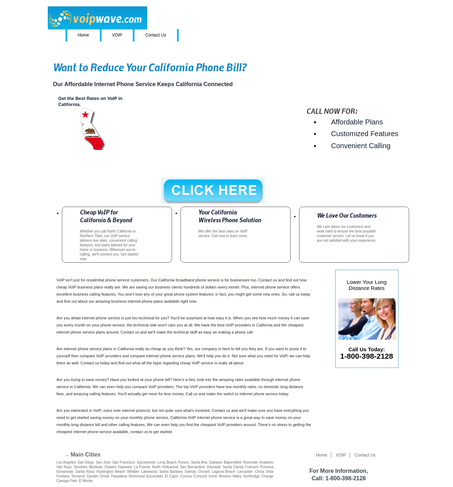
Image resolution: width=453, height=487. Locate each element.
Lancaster (245, 472)
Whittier (133, 472)
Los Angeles (66, 462)
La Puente (142, 467)
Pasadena (119, 476)
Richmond (137, 476)
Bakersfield (232, 462)
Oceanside (65, 472)
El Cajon (171, 476)
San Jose (103, 462)
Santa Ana (199, 462)
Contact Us (155, 35)
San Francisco (123, 462)
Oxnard (204, 472)
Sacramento (146, 462)
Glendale (214, 467)
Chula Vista (264, 472)
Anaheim (266, 462)
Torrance (78, 476)
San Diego (86, 462)
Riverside (250, 462)
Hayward (125, 467)
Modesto (96, 467)
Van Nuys (64, 467)
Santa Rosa (84, 472)
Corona (186, 476)
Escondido (155, 476)
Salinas (190, 472)
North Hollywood (165, 467)
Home (83, 35)
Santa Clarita (233, 467)
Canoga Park (67, 481)
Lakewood (149, 472)
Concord (200, 476)
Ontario (110, 467)
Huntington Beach (110, 472)
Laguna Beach (223, 472)
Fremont (251, 467)
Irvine (212, 476)
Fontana (63, 476)
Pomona (266, 467)
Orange (267, 476)
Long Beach (167, 462)
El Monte (85, 481)
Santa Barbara (171, 472)
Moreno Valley (230, 476)
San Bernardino (192, 467)
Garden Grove (98, 476)
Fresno (183, 462)
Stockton (80, 467)
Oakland (215, 462)
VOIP (117, 35)
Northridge (251, 476)
